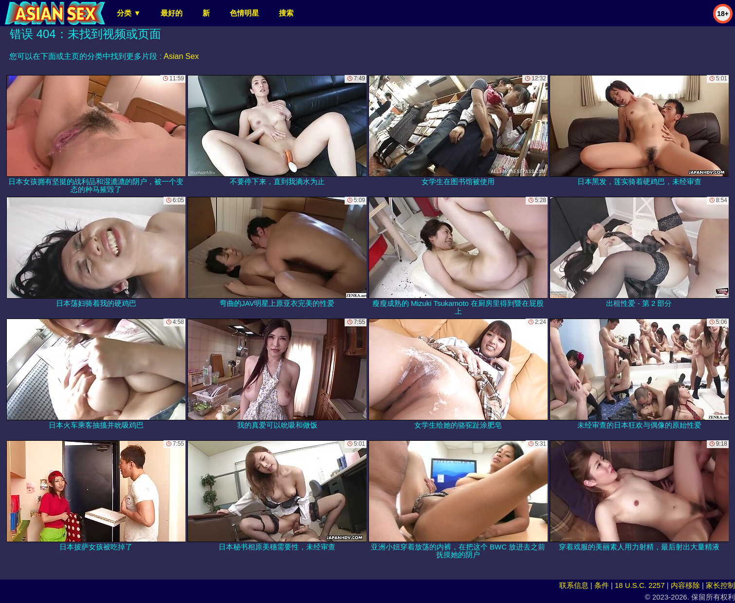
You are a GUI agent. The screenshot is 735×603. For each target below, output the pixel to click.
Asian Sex (181, 56)
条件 (601, 585)
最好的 (172, 13)
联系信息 (573, 585)
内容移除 (685, 585)
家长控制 (720, 585)
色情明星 (244, 13)
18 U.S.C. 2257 (640, 585)
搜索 (286, 13)
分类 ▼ (129, 13)
